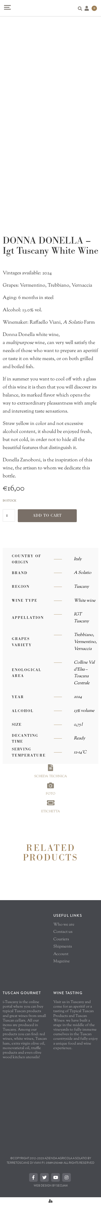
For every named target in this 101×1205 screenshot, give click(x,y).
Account (60, 954)
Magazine (61, 961)
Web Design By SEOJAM (51, 1185)
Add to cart (47, 515)
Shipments (62, 946)
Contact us (62, 932)
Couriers (61, 939)
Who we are (63, 924)
